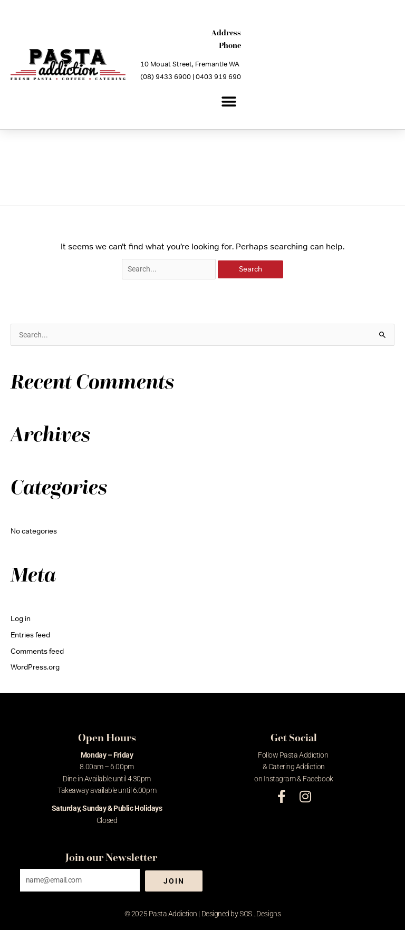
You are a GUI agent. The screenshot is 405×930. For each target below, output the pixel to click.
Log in (21, 618)
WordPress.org (35, 667)
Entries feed (30, 635)
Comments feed (37, 651)
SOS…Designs (260, 913)
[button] (229, 101)
